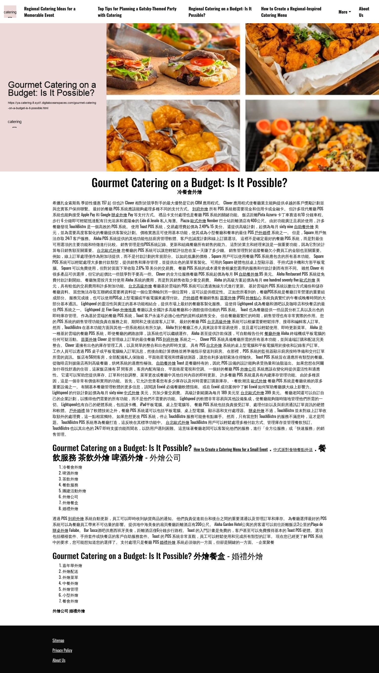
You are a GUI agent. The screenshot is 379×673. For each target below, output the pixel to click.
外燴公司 (248, 369)
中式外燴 (132, 392)
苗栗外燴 (228, 298)
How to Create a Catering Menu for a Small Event (231, 449)
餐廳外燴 (272, 333)
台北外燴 (214, 345)
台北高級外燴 (140, 286)
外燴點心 (253, 298)
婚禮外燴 (168, 542)
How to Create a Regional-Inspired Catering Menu (291, 11)
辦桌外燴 (119, 214)
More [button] (343, 11)
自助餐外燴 (304, 226)
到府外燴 (200, 209)
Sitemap (58, 640)
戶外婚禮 (262, 232)
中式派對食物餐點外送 (293, 449)
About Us (364, 11)
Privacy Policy (62, 650)
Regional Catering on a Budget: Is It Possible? (220, 11)
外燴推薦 (128, 309)
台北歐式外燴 (108, 250)
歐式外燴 (198, 220)
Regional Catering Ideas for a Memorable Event (50, 11)
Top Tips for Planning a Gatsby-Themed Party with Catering (137, 11)
